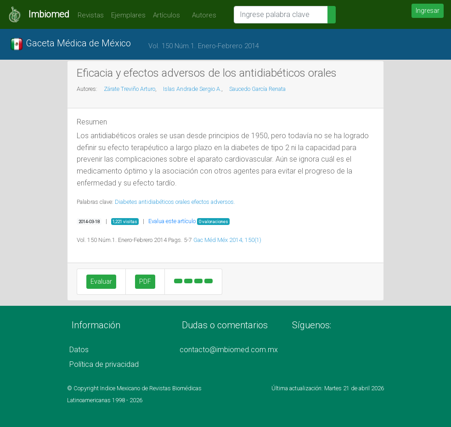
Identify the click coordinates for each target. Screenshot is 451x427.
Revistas (88, 15)
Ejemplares (128, 15)
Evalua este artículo (172, 221)
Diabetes (126, 201)
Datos (79, 349)
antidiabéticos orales (164, 201)
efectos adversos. (213, 201)
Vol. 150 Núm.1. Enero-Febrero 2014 (203, 46)
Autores (201, 15)
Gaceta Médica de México (70, 44)
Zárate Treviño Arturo (129, 88)
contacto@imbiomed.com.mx (229, 349)
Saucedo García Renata (257, 88)
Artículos (166, 15)
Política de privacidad (104, 364)
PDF (145, 281)
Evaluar (101, 281)
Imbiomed (48, 14)
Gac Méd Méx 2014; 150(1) (227, 239)
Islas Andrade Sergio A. (192, 88)
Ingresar (428, 10)
